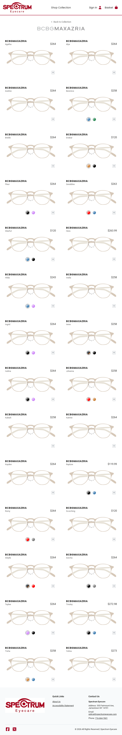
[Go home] (17, 7)
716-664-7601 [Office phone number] (101, 718)
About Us (56, 701)
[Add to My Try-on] (53, 72)
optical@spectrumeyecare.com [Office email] (102, 714)
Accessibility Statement (63, 705)
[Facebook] (7, 730)
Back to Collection (61, 22)
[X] (14, 730)
